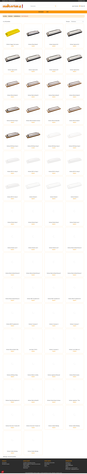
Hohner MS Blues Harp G (54, 146)
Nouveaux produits (5, 464)
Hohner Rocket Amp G (54, 222)
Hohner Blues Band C (33, 44)
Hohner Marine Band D (33, 95)
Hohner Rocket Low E (33, 247)
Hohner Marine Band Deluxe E (74, 273)
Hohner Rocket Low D (12, 247)
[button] (2, 472)
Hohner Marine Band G (74, 95)
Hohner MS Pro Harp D (54, 171)
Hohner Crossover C (74, 324)
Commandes (46, 464)
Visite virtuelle (26, 465)
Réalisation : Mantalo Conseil (57, 472)
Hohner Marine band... (74, 375)
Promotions (4, 462)
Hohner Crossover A (53, 349)
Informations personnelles (49, 462)
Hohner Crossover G (53, 324)
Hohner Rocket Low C (74, 222)
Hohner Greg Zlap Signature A (12, 400)
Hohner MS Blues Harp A (12, 146)
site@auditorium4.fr (75, 469)
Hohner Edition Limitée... (33, 375)
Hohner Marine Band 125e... (12, 349)
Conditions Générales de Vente (29, 462)
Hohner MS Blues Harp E (74, 146)
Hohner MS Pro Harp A (12, 171)
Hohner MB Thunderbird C (54, 298)
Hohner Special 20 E (33, 69)
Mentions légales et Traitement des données (31, 464)
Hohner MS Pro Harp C (33, 171)
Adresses (46, 466)
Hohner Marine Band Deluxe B (12, 273)
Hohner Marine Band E (54, 95)
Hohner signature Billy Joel (54, 375)
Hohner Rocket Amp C (33, 222)
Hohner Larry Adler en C (74, 349)
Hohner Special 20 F (53, 69)
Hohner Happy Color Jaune (12, 44)
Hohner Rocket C (54, 197)
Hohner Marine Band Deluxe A (75, 247)
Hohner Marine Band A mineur (33, 120)
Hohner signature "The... (74, 400)
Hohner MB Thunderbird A (33, 298)
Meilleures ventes (5, 465)
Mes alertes (46, 469)
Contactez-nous (81, 0)
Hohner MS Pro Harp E (74, 171)
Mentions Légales (37, 472)
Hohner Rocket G (74, 197)
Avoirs (45, 465)
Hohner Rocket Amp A (12, 222)
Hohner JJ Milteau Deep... (12, 375)
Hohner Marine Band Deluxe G (12, 298)
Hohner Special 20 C (53, 44)
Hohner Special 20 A (74, 44)
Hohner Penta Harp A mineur (53, 400)
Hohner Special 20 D (12, 69)
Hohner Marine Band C (74, 120)
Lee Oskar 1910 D (33, 349)
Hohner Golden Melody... (53, 425)
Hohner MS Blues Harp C (12, 120)
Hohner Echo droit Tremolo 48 (12, 425)
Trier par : (68, 21)
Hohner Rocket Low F (54, 247)
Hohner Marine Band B (33, 400)
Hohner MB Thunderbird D (74, 298)
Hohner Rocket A (33, 197)
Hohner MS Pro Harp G (12, 197)
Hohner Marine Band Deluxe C (33, 273)
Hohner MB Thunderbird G (12, 324)
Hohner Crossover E (33, 324)
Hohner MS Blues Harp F (33, 146)
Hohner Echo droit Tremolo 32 (33, 425)
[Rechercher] (43, 6)
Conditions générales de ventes (45, 472)
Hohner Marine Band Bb (53, 120)
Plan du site (25, 468)
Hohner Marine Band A (12, 95)
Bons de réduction (47, 468)
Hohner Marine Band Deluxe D (54, 273)
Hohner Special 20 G (74, 69)
